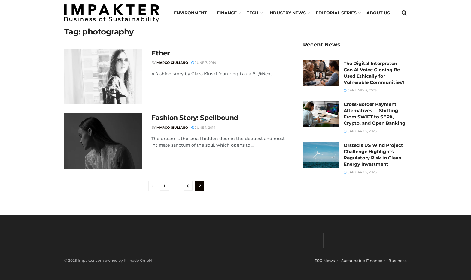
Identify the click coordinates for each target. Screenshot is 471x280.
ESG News (324, 260)
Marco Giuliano (172, 63)
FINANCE (227, 13)
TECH (252, 13)
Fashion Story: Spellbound (194, 118)
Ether (160, 53)
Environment (190, 13)
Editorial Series (336, 13)
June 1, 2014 (203, 127)
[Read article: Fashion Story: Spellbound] (103, 141)
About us (378, 13)
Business (397, 260)
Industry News (287, 13)
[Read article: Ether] (103, 77)
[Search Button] (404, 12)
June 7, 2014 (203, 63)
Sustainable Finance (361, 260)
